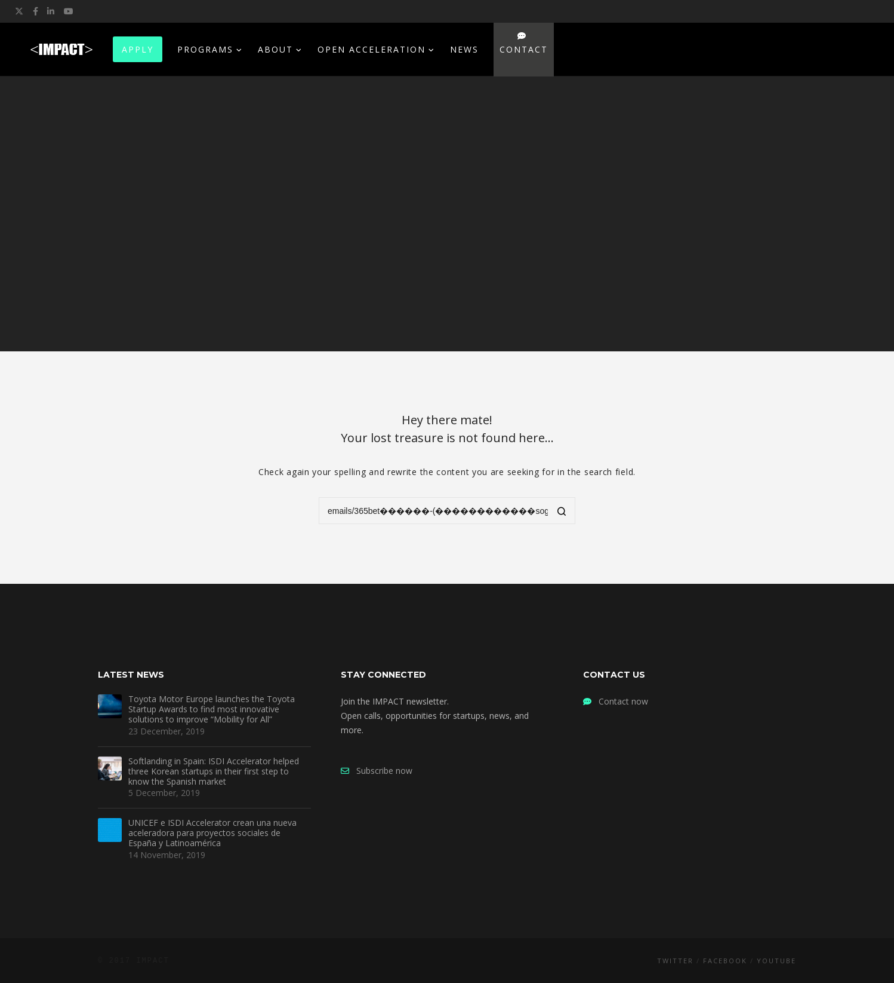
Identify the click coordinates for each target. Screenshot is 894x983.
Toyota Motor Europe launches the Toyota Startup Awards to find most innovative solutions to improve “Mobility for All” (211, 709)
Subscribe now (376, 770)
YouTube (776, 960)
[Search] (561, 511)
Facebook (725, 960)
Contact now (615, 701)
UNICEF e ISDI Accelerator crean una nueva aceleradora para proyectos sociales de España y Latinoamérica (212, 833)
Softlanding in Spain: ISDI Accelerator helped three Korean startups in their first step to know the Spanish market (213, 771)
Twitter (675, 960)
